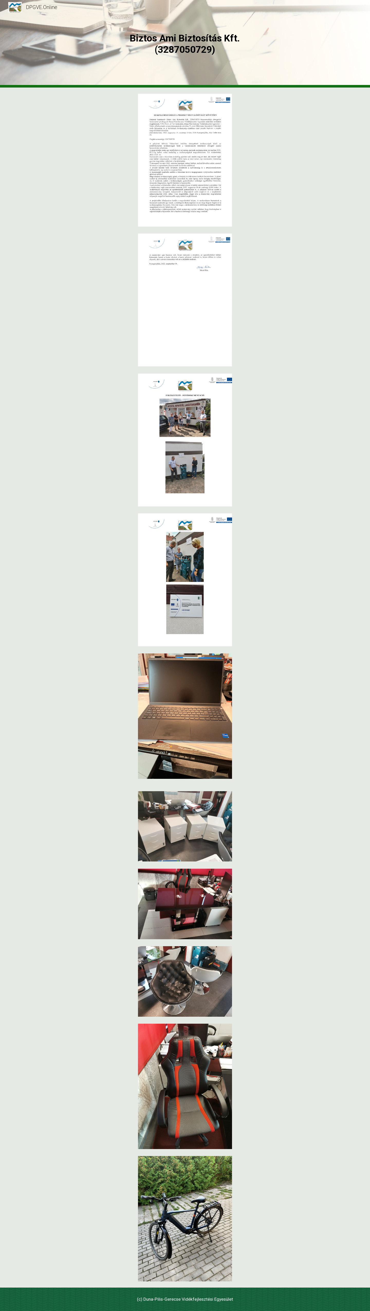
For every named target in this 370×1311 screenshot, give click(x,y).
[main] (185, 43)
